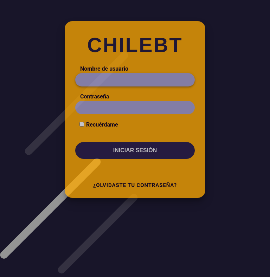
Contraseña (94, 96)
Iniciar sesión (135, 150)
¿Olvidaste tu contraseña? (135, 185)
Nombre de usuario (104, 68)
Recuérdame (102, 124)
